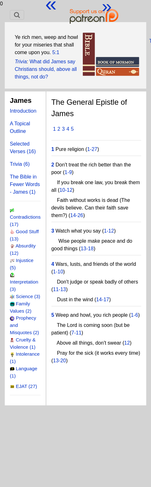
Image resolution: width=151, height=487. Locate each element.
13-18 (87, 248)
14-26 (76, 215)
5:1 (55, 52)
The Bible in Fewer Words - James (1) (25, 184)
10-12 (65, 190)
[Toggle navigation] (17, 15)
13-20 (59, 360)
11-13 (59, 289)
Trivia (21, 61)
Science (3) (28, 296)
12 (127, 343)
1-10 (58, 271)
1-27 (92, 149)
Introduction (23, 111)
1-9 (68, 172)
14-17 (102, 299)
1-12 (109, 231)
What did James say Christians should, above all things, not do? (46, 69)
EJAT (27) (26, 386)
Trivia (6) (20, 164)
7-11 (76, 332)
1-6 (134, 315)
